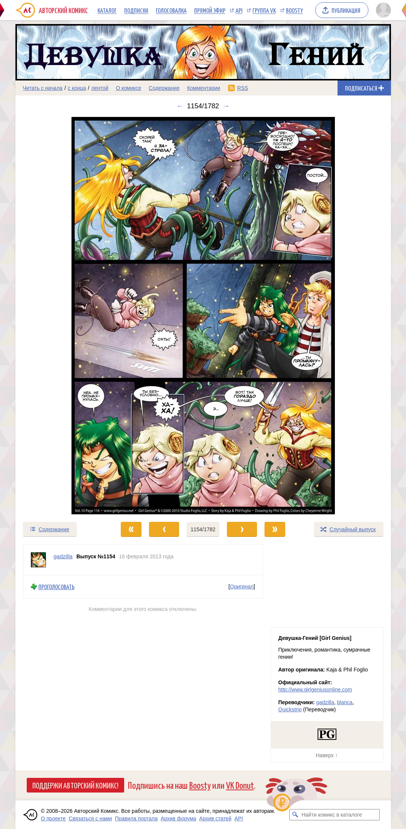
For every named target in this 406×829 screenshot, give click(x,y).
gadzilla (325, 702)
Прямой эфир (209, 10)
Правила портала (136, 818)
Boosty (294, 10)
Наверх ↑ (327, 755)
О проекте (53, 818)
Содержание (164, 88)
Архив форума (178, 818)
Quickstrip (290, 709)
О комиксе (128, 88)
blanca (345, 702)
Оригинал (242, 586)
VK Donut (240, 785)
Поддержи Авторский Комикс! (75, 785)
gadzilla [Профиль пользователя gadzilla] (63, 556)
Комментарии (203, 88)
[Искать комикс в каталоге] (295, 814)
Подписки (136, 10)
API (239, 10)
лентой (99, 88)
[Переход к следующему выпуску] (203, 315)
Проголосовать (56, 587)
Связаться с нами (90, 818)
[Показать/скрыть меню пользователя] (382, 10)
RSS (242, 88)
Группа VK (264, 10)
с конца (77, 88)
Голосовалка (171, 10)
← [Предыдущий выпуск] (179, 106)
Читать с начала (43, 88)
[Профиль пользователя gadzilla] (38, 559)
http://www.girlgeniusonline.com (315, 690)
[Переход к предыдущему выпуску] (62, 315)
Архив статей (215, 818)
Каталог (107, 10)
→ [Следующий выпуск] (226, 106)
